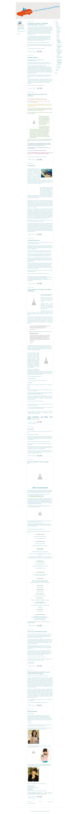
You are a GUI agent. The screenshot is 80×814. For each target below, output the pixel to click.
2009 (56, 70)
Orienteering (31, 165)
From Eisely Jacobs (40, 609)
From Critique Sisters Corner (40, 541)
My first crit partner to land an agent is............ (59, 57)
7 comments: (33, 234)
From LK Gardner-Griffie (40, 572)
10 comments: (34, 455)
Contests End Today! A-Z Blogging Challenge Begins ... (59, 42)
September (58, 31)
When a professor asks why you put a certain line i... (59, 62)
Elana (31, 102)
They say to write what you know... (38, 631)
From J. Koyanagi (40, 548)
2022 (56, 22)
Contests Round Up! (34, 240)
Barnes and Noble (38, 139)
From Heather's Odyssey (40, 534)
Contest (31, 423)
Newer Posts (30, 801)
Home (40, 801)
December (58, 27)
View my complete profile (21, 31)
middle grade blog (41, 104)
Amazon (33, 139)
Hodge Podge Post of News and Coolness (59, 47)
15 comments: (34, 283)
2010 (56, 69)
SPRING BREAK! (33, 57)
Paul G (48, 273)
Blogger (48, 811)
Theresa (39, 411)
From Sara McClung (40, 578)
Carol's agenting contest (31, 405)
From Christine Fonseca (40, 602)
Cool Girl (42, 490)
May (57, 36)
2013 (56, 23)
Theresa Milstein (45, 389)
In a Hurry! (31, 429)
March (58, 39)
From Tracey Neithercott (40, 593)
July (57, 34)
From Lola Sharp (40, 585)
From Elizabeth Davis (40, 589)
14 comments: (34, 159)
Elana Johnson (48, 295)
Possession (43, 303)
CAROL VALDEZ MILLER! (40, 488)
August (58, 32)
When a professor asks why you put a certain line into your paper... (39, 672)
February (58, 66)
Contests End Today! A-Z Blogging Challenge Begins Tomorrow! (38, 24)
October (58, 30)
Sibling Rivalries (32, 711)
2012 (56, 25)
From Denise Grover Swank (40, 614)
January (58, 67)
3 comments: (34, 51)
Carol (28, 102)
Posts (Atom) (34, 803)
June (57, 35)
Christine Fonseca (31, 108)
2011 (56, 26)
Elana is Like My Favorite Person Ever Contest (42, 246)
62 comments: (34, 625)
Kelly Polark (36, 446)
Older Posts (50, 801)
